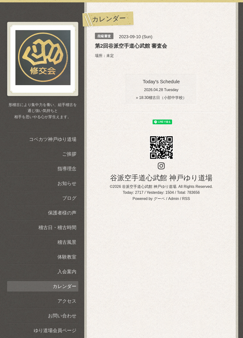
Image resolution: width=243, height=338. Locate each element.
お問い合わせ (62, 315)
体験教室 (66, 256)
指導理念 (66, 168)
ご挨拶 (69, 154)
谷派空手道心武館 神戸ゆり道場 (161, 178)
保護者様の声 (62, 212)
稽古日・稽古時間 (57, 227)
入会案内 (66, 271)
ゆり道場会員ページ (55, 330)
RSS (186, 199)
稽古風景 (66, 242)
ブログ (69, 198)
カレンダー (64, 286)
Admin (173, 199)
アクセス (66, 301)
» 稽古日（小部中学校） (161, 98)
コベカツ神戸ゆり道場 (52, 139)
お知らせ (66, 183)
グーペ (159, 199)
